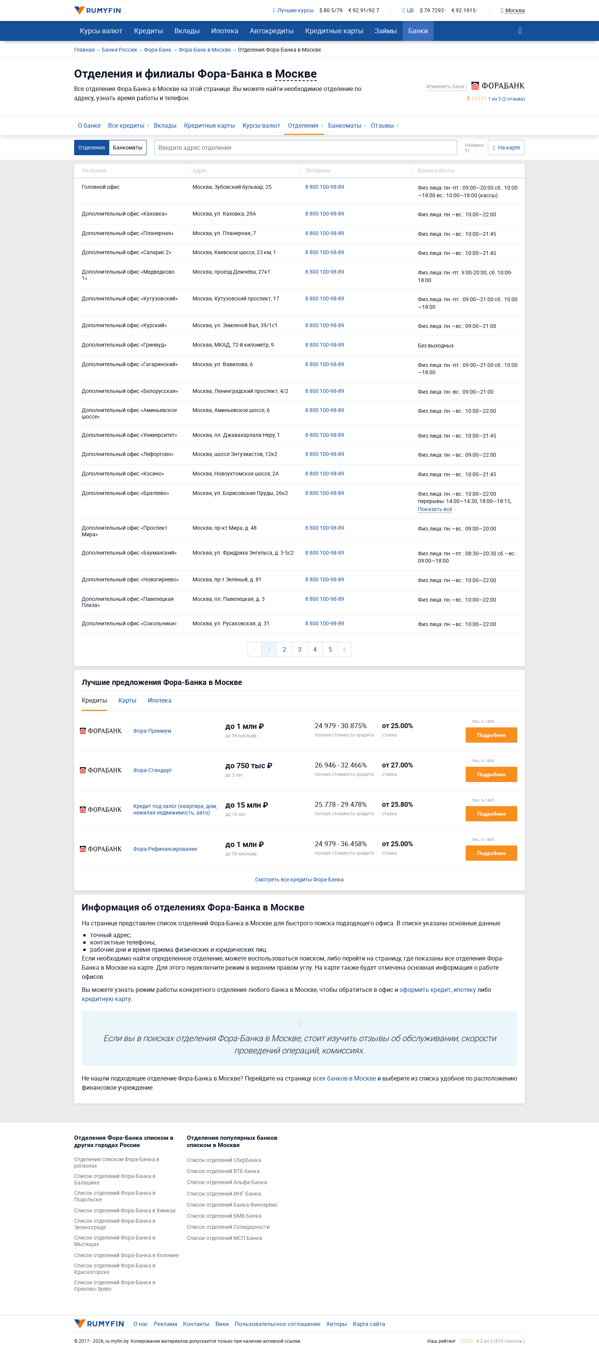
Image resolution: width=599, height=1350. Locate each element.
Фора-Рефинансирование (165, 849)
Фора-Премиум (152, 731)
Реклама (165, 1323)
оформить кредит (425, 989)
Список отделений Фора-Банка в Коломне (126, 1255)
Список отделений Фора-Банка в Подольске (114, 1196)
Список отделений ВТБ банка (223, 1171)
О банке (89, 125)
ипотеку (464, 989)
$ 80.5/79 (331, 10)
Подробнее (491, 735)
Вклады (187, 30)
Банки (418, 30)
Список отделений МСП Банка (224, 1238)
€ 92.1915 (464, 10)
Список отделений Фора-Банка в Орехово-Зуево (114, 1285)
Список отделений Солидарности (228, 1227)
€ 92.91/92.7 (363, 10)
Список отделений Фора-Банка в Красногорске (114, 1268)
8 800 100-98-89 (324, 187)
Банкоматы (344, 125)
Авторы (336, 1323)
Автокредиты (272, 30)
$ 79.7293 (432, 10)
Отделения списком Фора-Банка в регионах (116, 1162)
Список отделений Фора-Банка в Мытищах (114, 1241)
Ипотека (224, 30)
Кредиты (148, 30)
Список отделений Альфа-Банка (227, 1182)
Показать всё (435, 509)
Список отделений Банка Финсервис (232, 1205)
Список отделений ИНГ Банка (224, 1194)
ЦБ (408, 10)
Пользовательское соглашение (278, 1323)
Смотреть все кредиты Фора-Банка (299, 879)
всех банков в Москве (344, 1078)
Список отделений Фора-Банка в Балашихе (114, 1179)
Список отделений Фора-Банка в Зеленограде (114, 1224)
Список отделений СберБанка (224, 1160)
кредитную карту (106, 999)
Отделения (303, 125)
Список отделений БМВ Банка (224, 1216)
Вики (222, 1323)
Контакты (196, 1323)
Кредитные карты (334, 30)
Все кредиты (126, 125)
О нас (140, 1323)
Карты (127, 700)
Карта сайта (369, 1323)
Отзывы (382, 125)
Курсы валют (101, 30)
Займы (386, 30)
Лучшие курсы (293, 10)
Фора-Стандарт (152, 770)
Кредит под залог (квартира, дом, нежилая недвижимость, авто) (175, 809)
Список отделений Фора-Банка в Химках (125, 1210)
